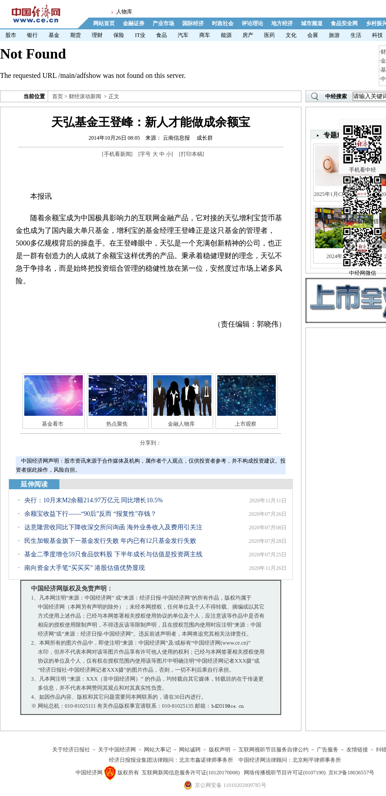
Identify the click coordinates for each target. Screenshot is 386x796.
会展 (312, 35)
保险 (118, 35)
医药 (269, 35)
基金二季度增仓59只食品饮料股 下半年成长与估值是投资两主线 (113, 554)
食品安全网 (344, 23)
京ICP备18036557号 (351, 772)
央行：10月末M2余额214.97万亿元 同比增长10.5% (93, 500)
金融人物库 (181, 424)
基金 (54, 35)
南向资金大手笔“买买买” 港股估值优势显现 (84, 567)
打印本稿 (191, 154)
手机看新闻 (117, 154)
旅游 (334, 35)
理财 (97, 35)
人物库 (124, 12)
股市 (10, 35)
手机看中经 (362, 135)
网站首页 (104, 23)
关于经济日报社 (71, 749)
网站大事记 (157, 749)
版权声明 (219, 749)
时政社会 (222, 23)
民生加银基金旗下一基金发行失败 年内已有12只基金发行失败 (110, 540)
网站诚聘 (190, 749)
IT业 (140, 35)
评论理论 (252, 23)
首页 (57, 96)
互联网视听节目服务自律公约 (273, 749)
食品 (161, 35)
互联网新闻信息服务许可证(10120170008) (191, 772)
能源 (226, 35)
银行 (32, 35)
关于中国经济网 (117, 749)
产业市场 (163, 23)
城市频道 (312, 23)
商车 (204, 35)
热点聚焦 (117, 424)
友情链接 (357, 749)
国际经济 (193, 23)
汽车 (183, 35)
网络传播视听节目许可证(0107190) (285, 772)
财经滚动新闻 (85, 96)
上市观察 (245, 424)
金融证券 (133, 23)
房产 (247, 35)
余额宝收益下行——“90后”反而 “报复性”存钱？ (90, 513)
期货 (75, 35)
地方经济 (282, 23)
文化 (291, 35)
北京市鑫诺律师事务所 (206, 760)
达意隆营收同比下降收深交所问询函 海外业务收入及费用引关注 (113, 527)
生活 (355, 35)
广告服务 (327, 749)
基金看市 (52, 424)
